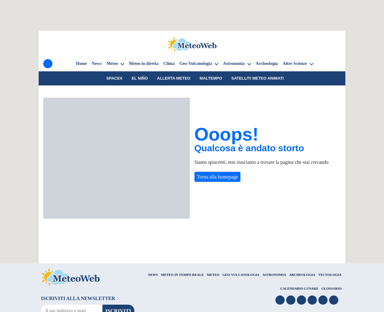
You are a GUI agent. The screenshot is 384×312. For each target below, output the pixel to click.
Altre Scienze (295, 63)
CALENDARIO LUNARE (299, 288)
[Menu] (47, 63)
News (97, 63)
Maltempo (211, 78)
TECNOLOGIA (330, 274)
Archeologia (267, 63)
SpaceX (114, 78)
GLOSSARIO (331, 288)
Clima (169, 63)
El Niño (140, 78)
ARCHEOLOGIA (302, 274)
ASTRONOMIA (274, 274)
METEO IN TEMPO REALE (182, 274)
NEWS (153, 274)
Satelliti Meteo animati (257, 78)
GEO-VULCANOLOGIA (240, 274)
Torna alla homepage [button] (217, 176)
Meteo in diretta (143, 63)
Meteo (112, 63)
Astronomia (234, 63)
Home (81, 63)
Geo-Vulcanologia (195, 63)
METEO (213, 274)
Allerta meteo (173, 78)
